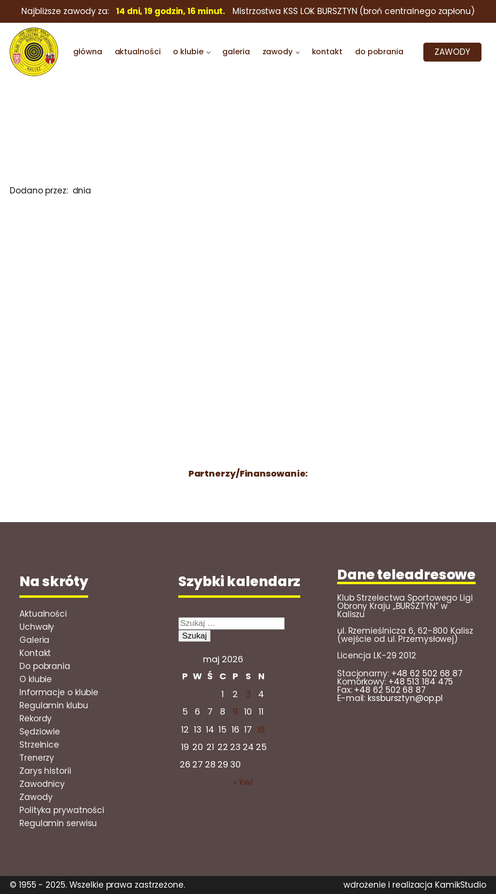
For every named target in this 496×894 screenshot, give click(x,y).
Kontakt (35, 653)
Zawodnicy (42, 784)
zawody (278, 51)
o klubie (188, 51)
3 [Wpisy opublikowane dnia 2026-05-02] (248, 694)
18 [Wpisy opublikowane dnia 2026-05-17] (261, 729)
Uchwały (36, 627)
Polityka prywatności (61, 810)
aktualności (138, 51)
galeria (235, 51)
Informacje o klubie (58, 692)
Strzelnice (39, 744)
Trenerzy (36, 758)
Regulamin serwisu (58, 823)
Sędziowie (39, 731)
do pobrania (379, 51)
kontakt (327, 51)
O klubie (35, 679)
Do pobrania (44, 666)
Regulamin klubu (53, 705)
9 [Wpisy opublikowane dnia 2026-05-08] (235, 711)
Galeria (34, 640)
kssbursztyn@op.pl (405, 698)
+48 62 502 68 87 (427, 673)
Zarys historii (45, 771)
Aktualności (43, 614)
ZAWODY (452, 52)
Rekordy (35, 718)
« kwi (243, 782)
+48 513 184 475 (420, 681)
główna (87, 51)
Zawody (35, 797)
